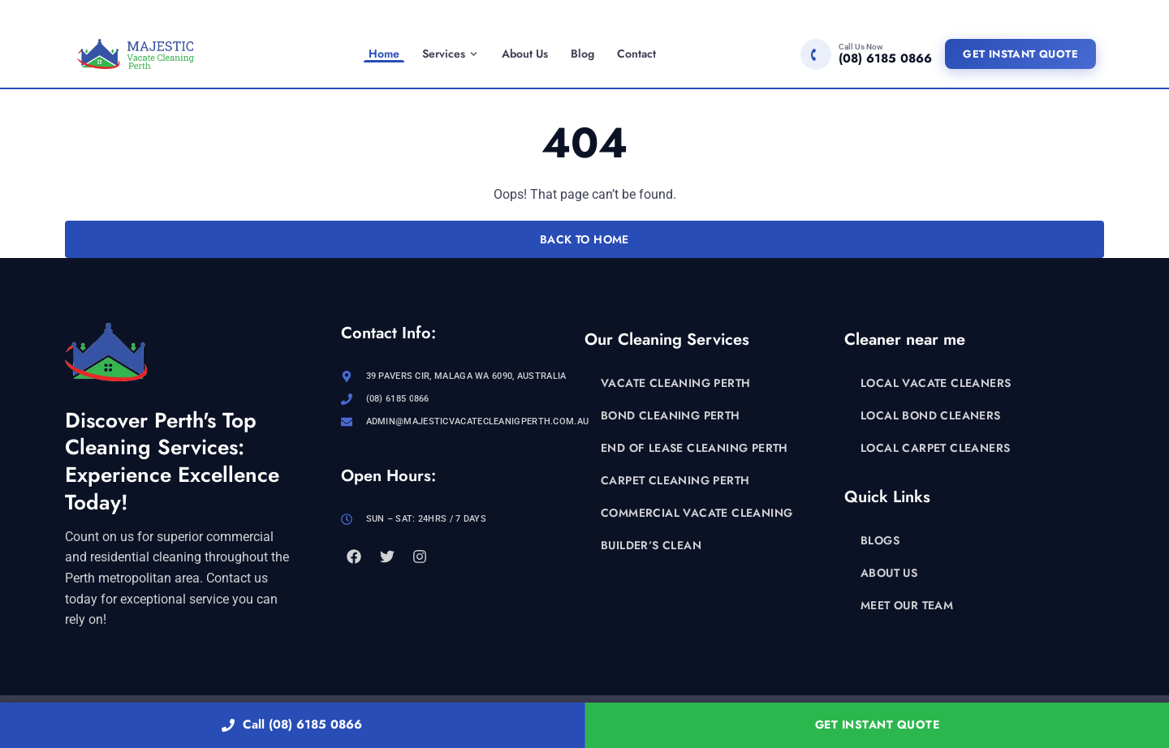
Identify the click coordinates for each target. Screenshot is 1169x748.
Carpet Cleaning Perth (675, 480)
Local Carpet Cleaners (935, 448)
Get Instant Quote (1020, 54)
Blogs (880, 540)
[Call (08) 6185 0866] (866, 54)
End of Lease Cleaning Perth (694, 448)
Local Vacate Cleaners (936, 383)
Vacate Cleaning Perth (675, 383)
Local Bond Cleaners (931, 415)
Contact (636, 53)
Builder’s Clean (651, 545)
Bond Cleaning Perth (670, 415)
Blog (582, 53)
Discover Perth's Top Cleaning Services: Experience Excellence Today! (172, 461)
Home (384, 53)
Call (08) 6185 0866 (292, 724)
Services (450, 53)
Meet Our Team (907, 605)
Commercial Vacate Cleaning (696, 513)
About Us (525, 53)
